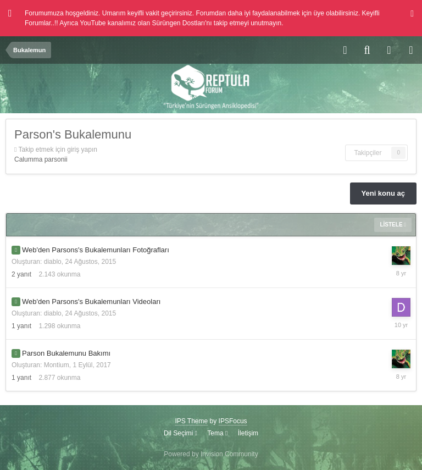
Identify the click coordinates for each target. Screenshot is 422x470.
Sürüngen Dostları (178, 23)
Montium (56, 365)
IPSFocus (233, 421)
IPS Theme (191, 421)
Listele (393, 225)
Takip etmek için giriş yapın (58, 149)
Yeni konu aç (383, 193)
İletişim (248, 433)
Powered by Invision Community (211, 454)
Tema (217, 433)
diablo (53, 262)
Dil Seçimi (180, 433)
